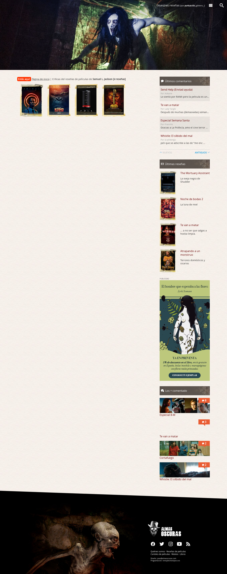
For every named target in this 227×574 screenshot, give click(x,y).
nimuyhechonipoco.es (171, 561)
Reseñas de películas (176, 551)
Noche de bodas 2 (191, 199)
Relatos (175, 554)
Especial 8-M (167, 415)
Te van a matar (170, 105)
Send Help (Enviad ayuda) (177, 89)
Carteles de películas (160, 554)
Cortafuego (167, 458)
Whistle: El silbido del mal (176, 136)
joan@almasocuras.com (166, 558)
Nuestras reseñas (181, 5)
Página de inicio (40, 79)
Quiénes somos (158, 551)
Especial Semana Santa (175, 120)
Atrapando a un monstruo (190, 253)
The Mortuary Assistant (195, 173)
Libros (183, 554)
